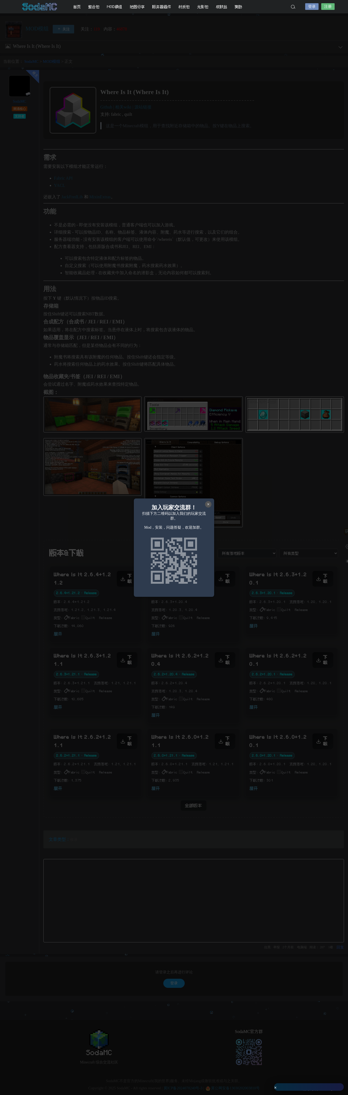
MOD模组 (114, 7)
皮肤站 (221, 7)
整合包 (94, 7)
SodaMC (40, 6)
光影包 (203, 7)
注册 (328, 7)
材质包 (184, 7)
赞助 (238, 7)
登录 (312, 7)
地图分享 (137, 7)
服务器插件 (161, 7)
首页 (77, 7)
